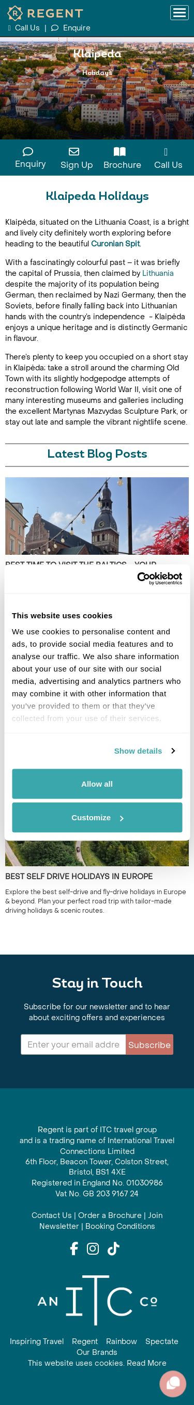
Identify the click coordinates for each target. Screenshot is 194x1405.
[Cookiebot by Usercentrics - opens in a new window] (138, 579)
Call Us (25, 28)
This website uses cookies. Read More (97, 1363)
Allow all (97, 783)
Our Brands (97, 1352)
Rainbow (121, 1342)
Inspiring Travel (37, 1342)
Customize (97, 817)
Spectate (161, 1342)
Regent (85, 1342)
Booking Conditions (120, 1226)
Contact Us (52, 1216)
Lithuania (158, 273)
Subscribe (149, 1045)
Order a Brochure (110, 1216)
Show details (138, 750)
